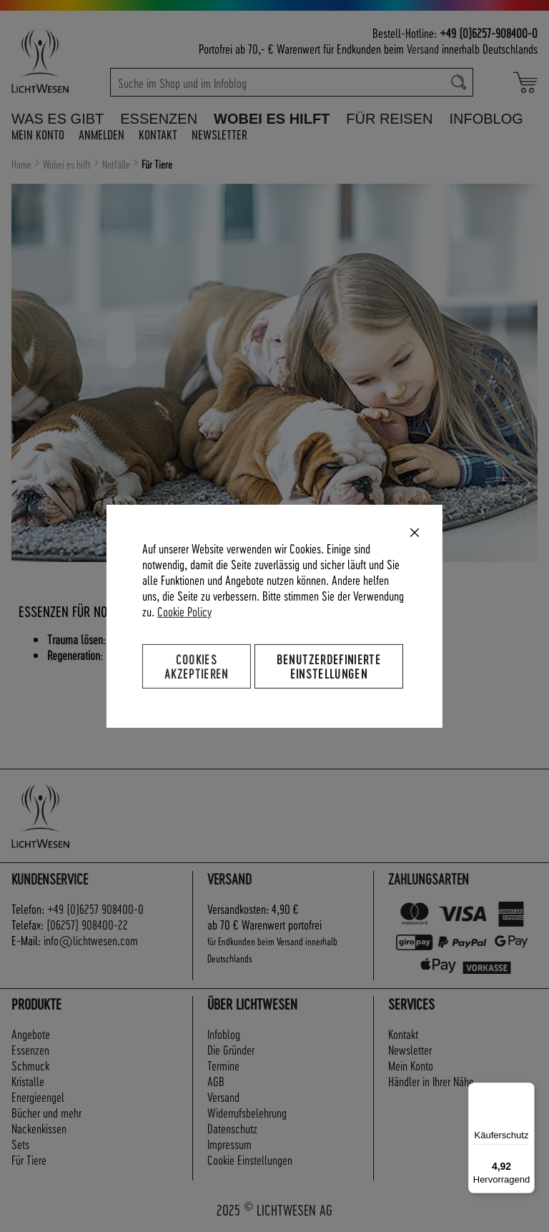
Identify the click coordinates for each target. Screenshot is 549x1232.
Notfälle (117, 164)
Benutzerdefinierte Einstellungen (329, 665)
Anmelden (101, 134)
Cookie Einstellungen (249, 1159)
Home (22, 164)
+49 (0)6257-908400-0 (489, 32)
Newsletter (219, 134)
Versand (423, 48)
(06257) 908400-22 (87, 924)
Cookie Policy (184, 610)
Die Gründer (230, 1049)
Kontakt (158, 134)
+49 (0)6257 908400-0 (95, 908)
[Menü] (526, 1091)
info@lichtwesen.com (91, 939)
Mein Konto (37, 134)
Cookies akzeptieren (196, 665)
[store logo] (55, 61)
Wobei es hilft (68, 164)
